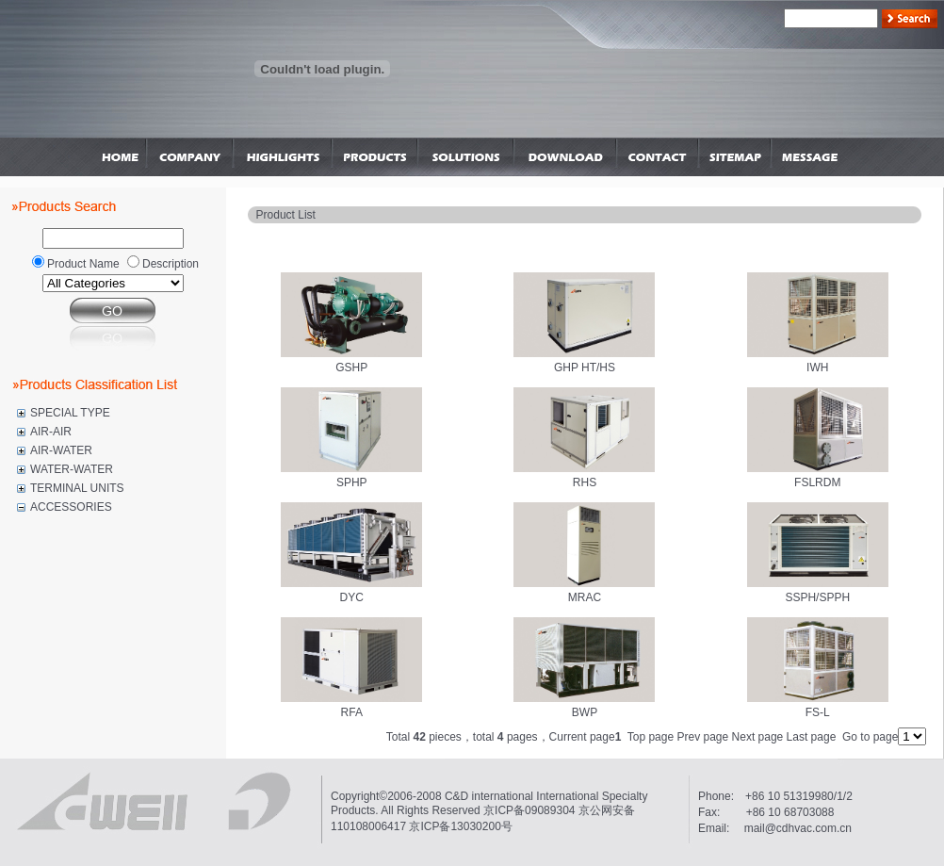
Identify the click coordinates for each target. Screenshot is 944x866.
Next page (758, 736)
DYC (352, 597)
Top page (650, 736)
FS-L (818, 712)
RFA (352, 712)
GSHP (351, 367)
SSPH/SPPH (817, 597)
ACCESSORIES (71, 507)
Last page (812, 736)
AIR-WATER (61, 450)
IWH (817, 367)
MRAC (584, 597)
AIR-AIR (51, 431)
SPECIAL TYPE (70, 412)
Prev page (703, 736)
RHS (584, 482)
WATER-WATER (71, 469)
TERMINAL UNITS (77, 488)
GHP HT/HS (584, 367)
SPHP (351, 482)
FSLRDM (817, 482)
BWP (584, 712)
